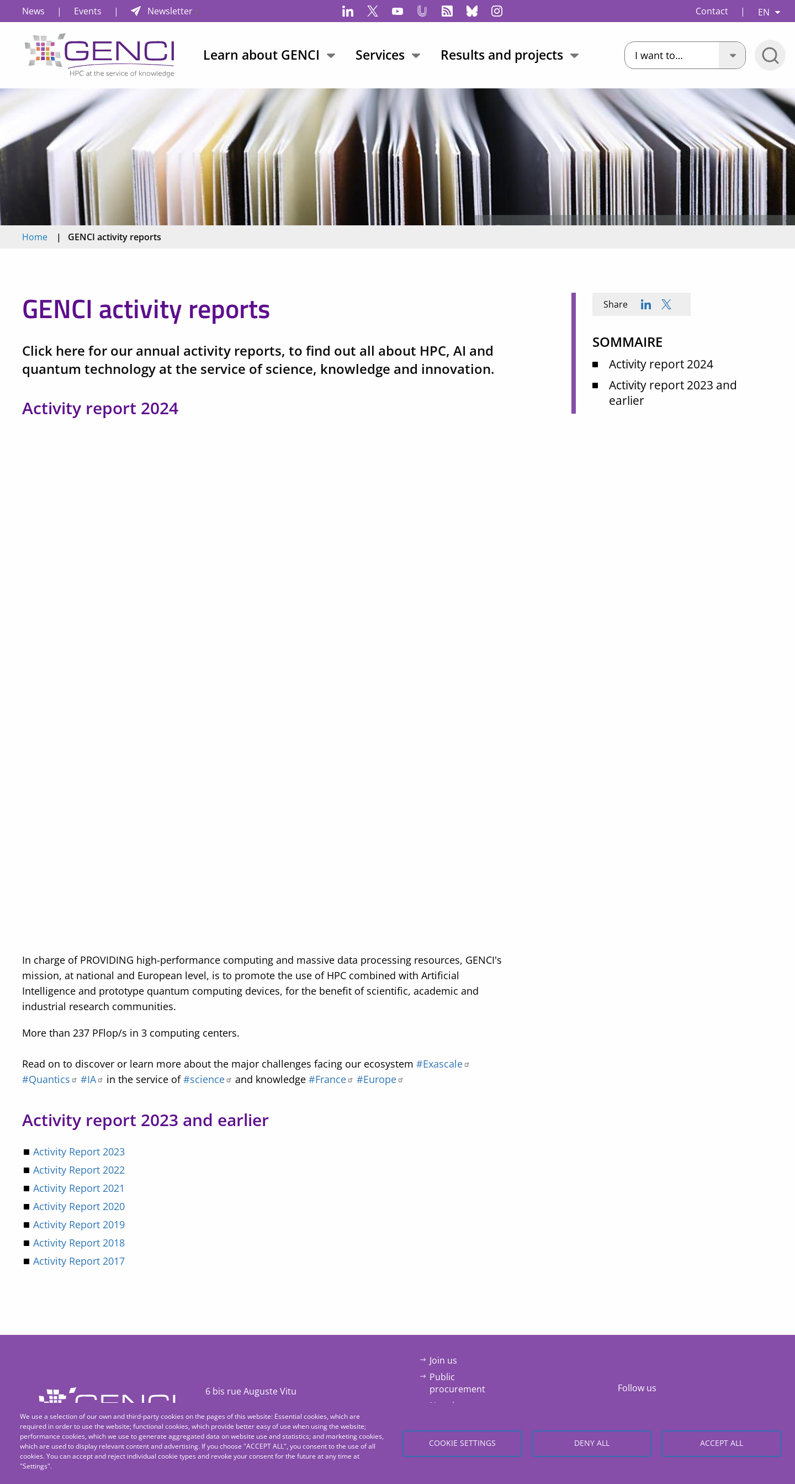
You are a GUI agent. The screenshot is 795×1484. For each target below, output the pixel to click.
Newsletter (173, 11)
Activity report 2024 (661, 364)
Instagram (496, 11)
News (33, 11)
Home (34, 237)
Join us (443, 1360)
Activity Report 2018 (79, 1242)
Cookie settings (462, 1443)
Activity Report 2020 (79, 1206)
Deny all (592, 1443)
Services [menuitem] (380, 55)
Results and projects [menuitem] (502, 55)
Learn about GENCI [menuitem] (261, 55)
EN (764, 12)
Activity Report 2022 (79, 1169)
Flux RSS (447, 11)
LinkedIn (347, 11)
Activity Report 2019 (79, 1224)
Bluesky (472, 11)
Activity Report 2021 (79, 1188)
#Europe (380, 1079)
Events (88, 11)
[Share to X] (666, 304)
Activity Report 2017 (79, 1261)
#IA (92, 1079)
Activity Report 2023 (79, 1151)
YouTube (397, 11)
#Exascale (443, 1063)
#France (331, 1079)
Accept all (721, 1443)
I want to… (659, 55)
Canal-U (422, 11)
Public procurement (457, 1383)
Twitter (372, 11)
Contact (712, 11)
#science (207, 1079)
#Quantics (50, 1079)
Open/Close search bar (770, 55)
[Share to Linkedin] (646, 304)
